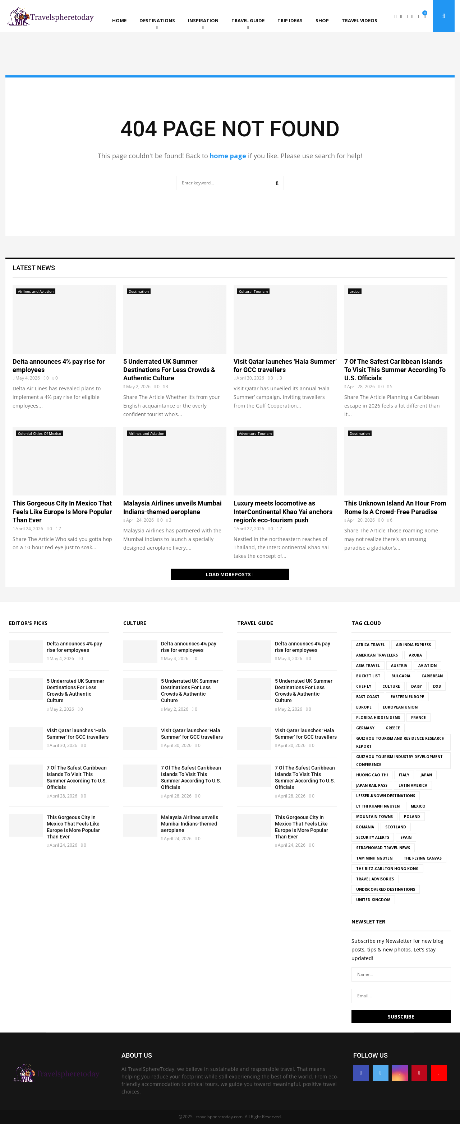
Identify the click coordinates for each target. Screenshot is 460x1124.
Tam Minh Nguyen (374, 858)
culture (391, 686)
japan (426, 774)
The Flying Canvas (423, 858)
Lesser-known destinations (385, 795)
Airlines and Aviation (36, 291)
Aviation (427, 665)
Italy (404, 774)
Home (119, 20)
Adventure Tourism (255, 433)
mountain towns (374, 816)
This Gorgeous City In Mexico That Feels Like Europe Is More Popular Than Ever (62, 511)
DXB (437, 686)
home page (228, 155)
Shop (322, 20)
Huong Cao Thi (372, 774)
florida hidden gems (378, 717)
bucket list (368, 675)
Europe (364, 707)
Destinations (157, 20)
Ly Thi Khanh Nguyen (378, 806)
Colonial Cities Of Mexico (39, 433)
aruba (355, 291)
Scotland (395, 826)
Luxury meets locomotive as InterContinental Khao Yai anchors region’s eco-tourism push (283, 511)
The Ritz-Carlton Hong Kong (387, 868)
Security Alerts (372, 837)
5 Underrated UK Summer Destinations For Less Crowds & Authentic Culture (169, 370)
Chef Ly (363, 686)
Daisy (416, 686)
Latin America (413, 785)
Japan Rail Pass (371, 785)
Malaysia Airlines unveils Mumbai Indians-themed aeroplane (189, 823)
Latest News (34, 268)
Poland (412, 816)
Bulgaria (400, 675)
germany (365, 727)
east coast (368, 696)
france (418, 717)
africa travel (370, 644)
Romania (365, 826)
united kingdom (373, 899)
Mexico (418, 806)
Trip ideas (290, 20)
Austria (399, 665)
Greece (393, 727)
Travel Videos (359, 20)
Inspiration (203, 20)
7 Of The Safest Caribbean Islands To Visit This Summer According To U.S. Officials (395, 370)
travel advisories (375, 878)
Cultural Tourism (253, 291)
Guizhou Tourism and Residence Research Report (400, 742)
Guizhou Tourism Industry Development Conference (399, 760)
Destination (139, 291)
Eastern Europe (407, 696)
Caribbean (432, 675)
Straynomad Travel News (383, 847)
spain (405, 837)
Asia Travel (368, 665)
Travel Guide (247, 20)
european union (400, 707)
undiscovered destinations (385, 889)
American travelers (377, 655)
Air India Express (413, 644)
